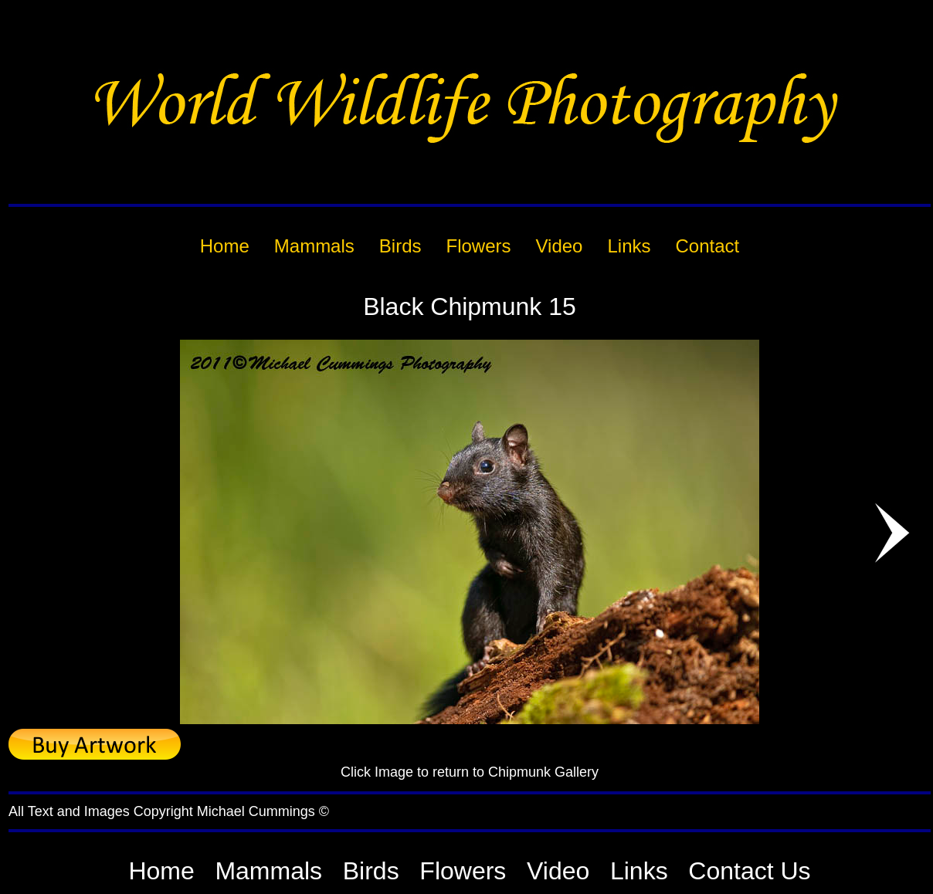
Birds (371, 871)
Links (639, 871)
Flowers (462, 871)
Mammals (268, 871)
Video (558, 871)
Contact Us (749, 871)
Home (161, 871)
